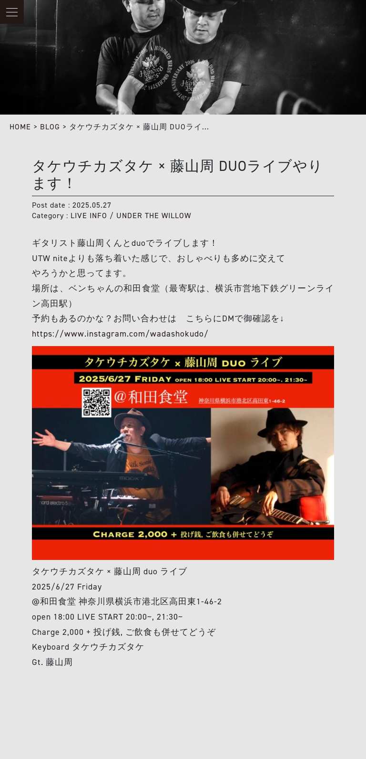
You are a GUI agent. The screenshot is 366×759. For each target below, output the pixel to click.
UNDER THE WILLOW (153, 216)
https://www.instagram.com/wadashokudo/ (120, 333)
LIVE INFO (89, 216)
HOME (20, 127)
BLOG (50, 127)
